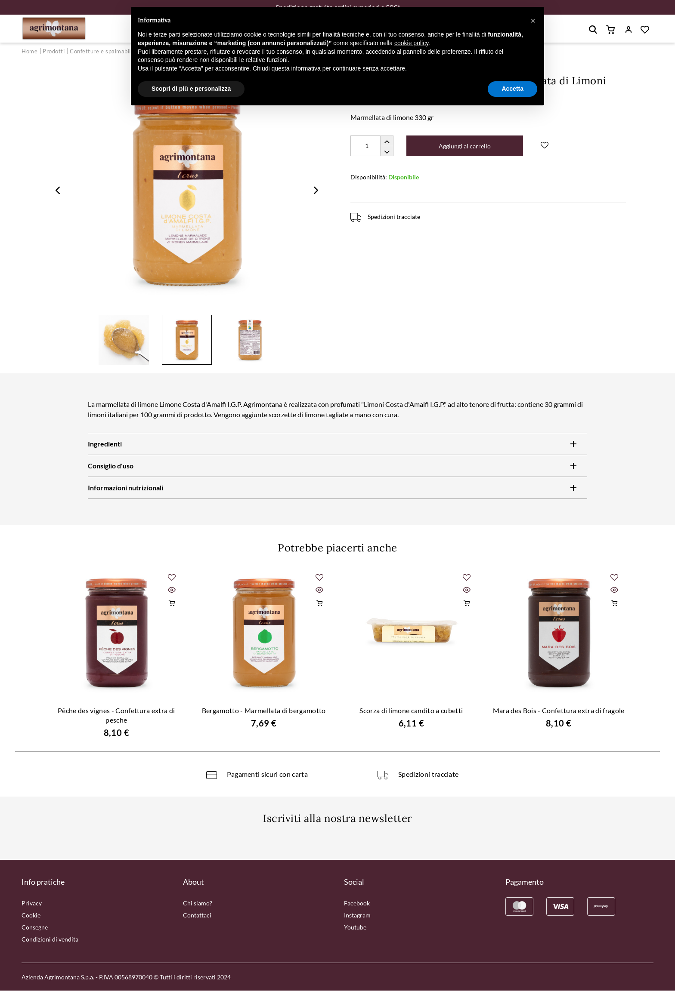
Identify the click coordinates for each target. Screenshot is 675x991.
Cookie (31, 915)
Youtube (355, 927)
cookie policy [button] (411, 43)
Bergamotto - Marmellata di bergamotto (264, 711)
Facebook (357, 903)
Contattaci (197, 915)
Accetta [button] (512, 88)
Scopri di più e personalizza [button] (191, 88)
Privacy (32, 903)
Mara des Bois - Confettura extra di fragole (559, 711)
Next (316, 190)
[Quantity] (371, 146)
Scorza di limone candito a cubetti (411, 711)
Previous (57, 190)
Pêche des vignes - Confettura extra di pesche (116, 715)
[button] (533, 21)
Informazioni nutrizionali (125, 488)
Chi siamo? (197, 903)
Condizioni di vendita (50, 939)
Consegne (35, 927)
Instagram (357, 915)
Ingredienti (105, 444)
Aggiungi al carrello (465, 146)
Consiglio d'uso (110, 466)
